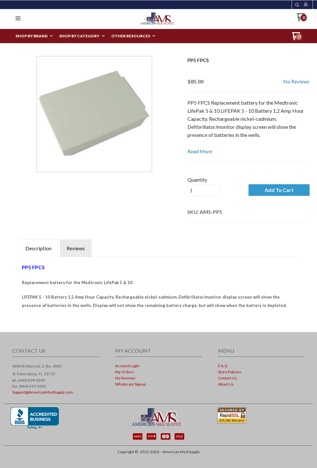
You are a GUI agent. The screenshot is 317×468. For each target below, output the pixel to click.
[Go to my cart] (302, 19)
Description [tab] (38, 248)
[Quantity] (203, 190)
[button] (297, 5)
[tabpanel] (158, 284)
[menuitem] (34, 36)
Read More (199, 151)
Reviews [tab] (76, 248)
